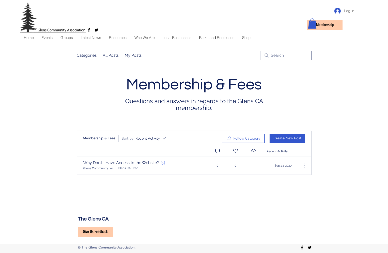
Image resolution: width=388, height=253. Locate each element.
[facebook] (302, 247)
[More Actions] (302, 166)
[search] (286, 55)
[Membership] (325, 25)
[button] (312, 23)
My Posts (133, 55)
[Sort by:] (144, 138)
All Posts (111, 55)
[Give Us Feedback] (95, 232)
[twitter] (309, 247)
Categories (87, 55)
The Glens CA (93, 219)
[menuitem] (243, 138)
